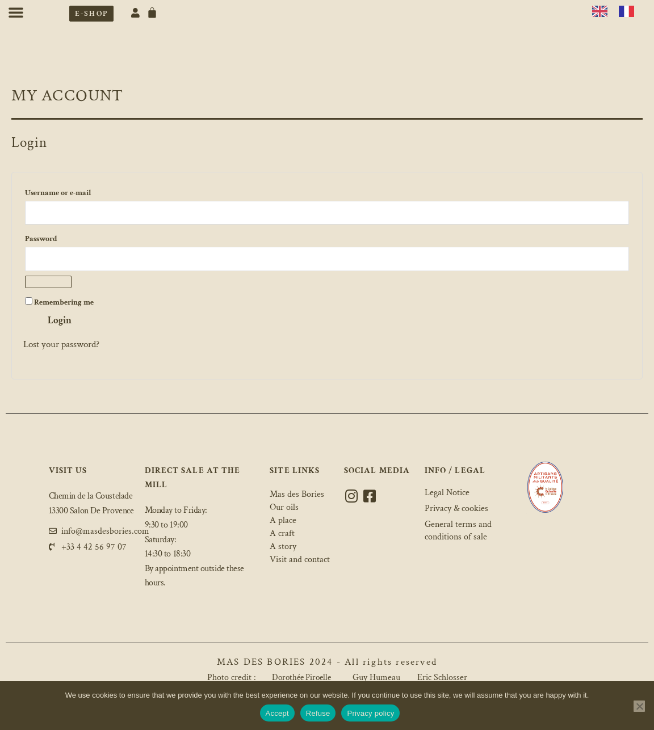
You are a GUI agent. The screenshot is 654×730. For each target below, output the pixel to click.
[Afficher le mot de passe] (48, 283)
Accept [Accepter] (277, 713)
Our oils (285, 508)
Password (58, 238)
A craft (282, 535)
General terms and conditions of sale (458, 530)
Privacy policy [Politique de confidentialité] (370, 713)
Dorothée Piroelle (302, 679)
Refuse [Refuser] (318, 713)
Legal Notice (447, 493)
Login (60, 321)
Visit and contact (302, 561)
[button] (16, 12)
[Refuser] (639, 706)
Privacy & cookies (456, 508)
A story (283, 548)
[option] (629, 11)
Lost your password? (61, 345)
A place (283, 522)
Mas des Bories (298, 495)
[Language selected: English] (618, 10)
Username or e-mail (75, 191)
